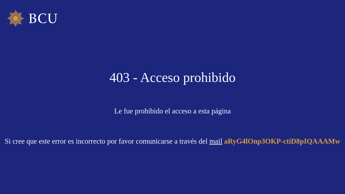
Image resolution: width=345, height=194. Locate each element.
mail (215, 141)
